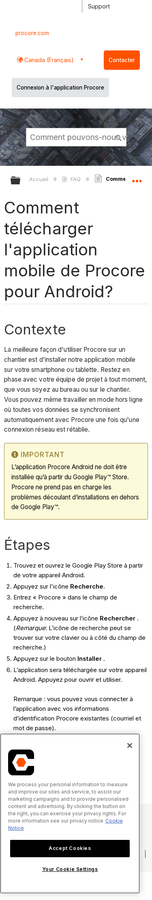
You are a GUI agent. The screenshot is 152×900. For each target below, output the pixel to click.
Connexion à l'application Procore (60, 87)
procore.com (32, 33)
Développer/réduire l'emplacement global (136, 178)
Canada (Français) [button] (48, 59)
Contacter (122, 60)
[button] (118, 136)
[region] (70, 813)
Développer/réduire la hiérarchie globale (20, 181)
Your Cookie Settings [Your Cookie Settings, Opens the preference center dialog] (70, 869)
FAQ (72, 179)
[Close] (130, 745)
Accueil (39, 179)
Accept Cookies (70, 848)
